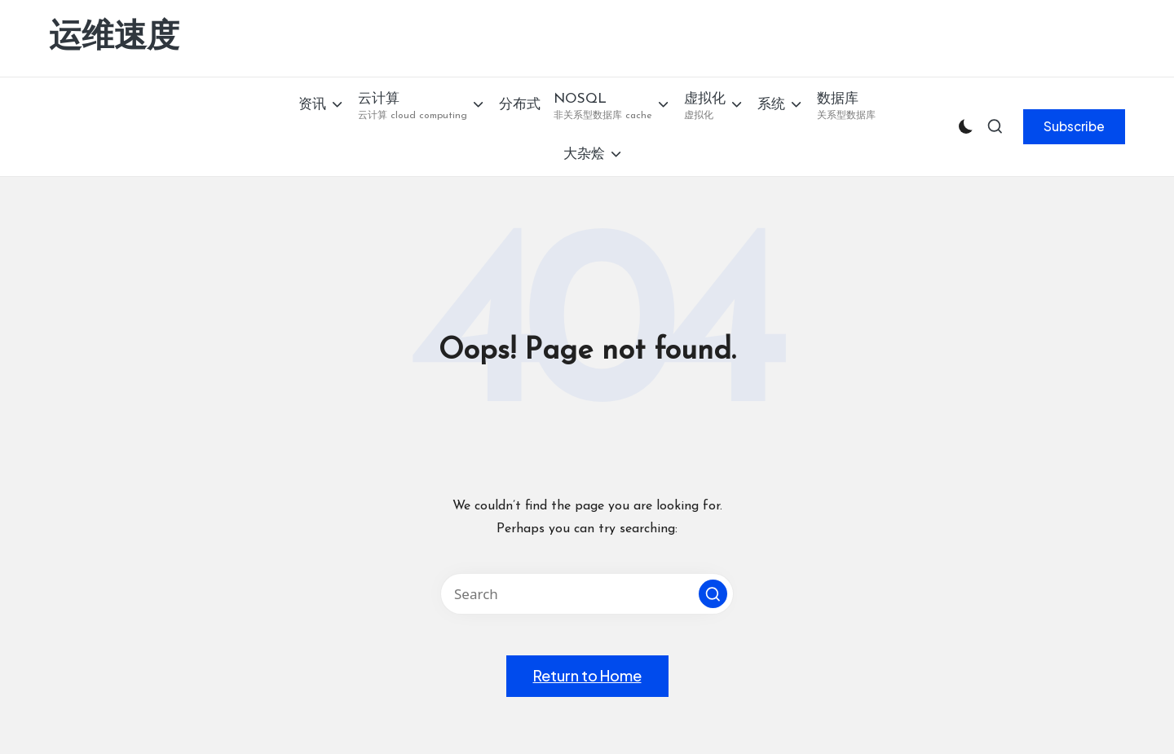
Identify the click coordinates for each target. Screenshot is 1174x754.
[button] (1074, 126)
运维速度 (114, 38)
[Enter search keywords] (587, 594)
